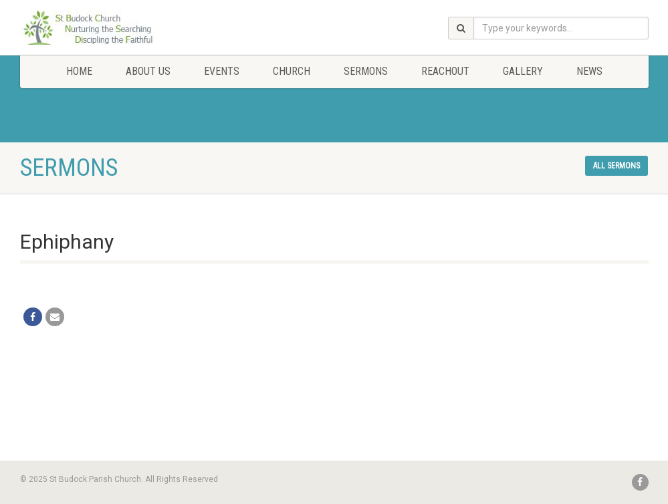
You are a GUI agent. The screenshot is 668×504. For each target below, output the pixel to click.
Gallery (523, 71)
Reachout (445, 71)
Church (291, 71)
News (589, 71)
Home (79, 71)
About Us (148, 71)
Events (221, 71)
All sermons (616, 165)
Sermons (366, 71)
